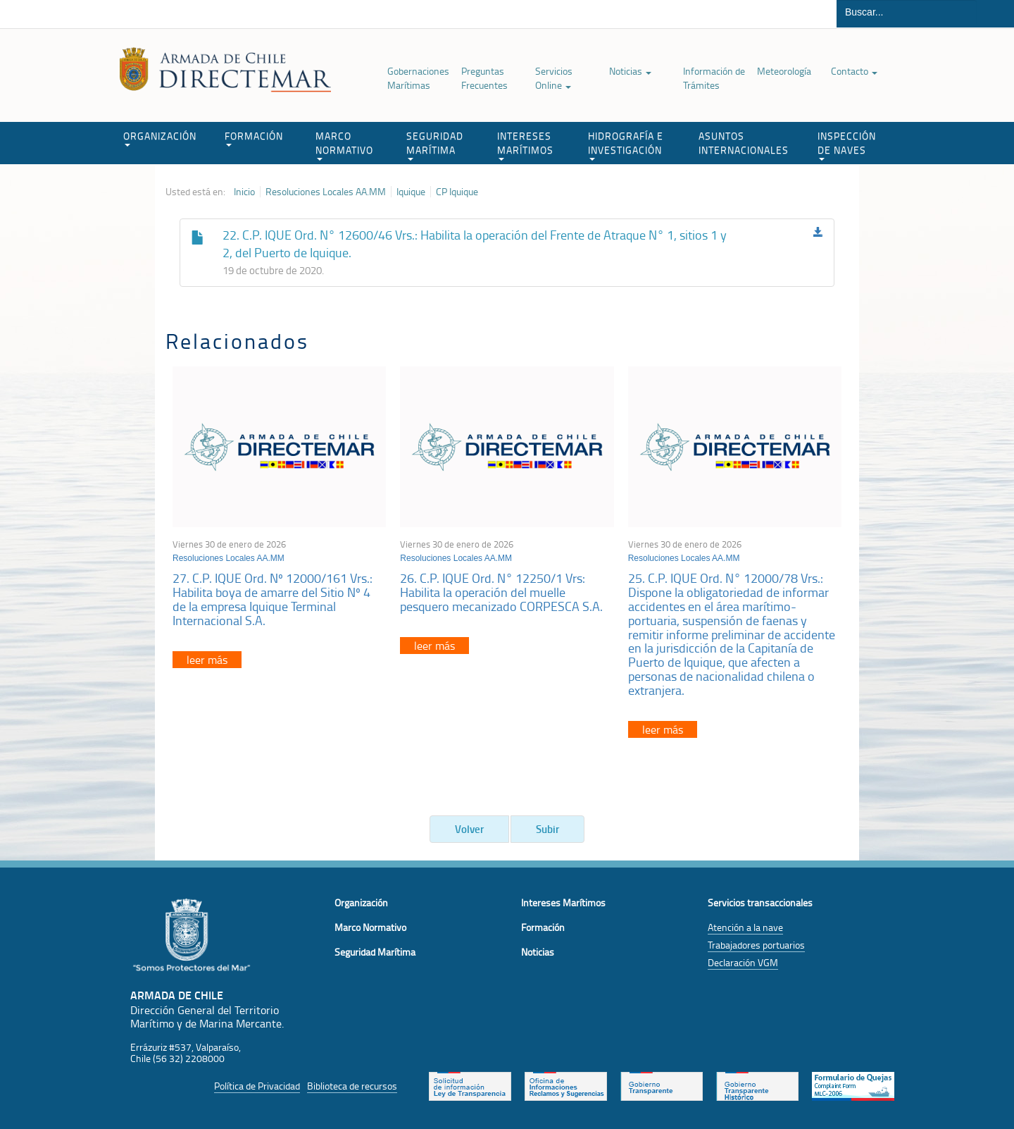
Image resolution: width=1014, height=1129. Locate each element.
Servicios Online (553, 78)
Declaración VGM (743, 962)
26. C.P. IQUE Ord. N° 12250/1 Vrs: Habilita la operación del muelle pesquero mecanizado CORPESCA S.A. (501, 592)
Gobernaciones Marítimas (418, 78)
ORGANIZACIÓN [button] (159, 138)
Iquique (410, 191)
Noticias (630, 71)
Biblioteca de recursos (352, 1085)
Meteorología (784, 71)
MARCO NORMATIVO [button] (344, 145)
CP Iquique (457, 191)
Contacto (854, 71)
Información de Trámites (714, 78)
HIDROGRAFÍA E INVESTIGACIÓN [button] (625, 145)
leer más (207, 659)
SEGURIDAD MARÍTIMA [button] (434, 145)
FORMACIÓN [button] (254, 138)
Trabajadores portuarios (756, 944)
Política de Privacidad (257, 1085)
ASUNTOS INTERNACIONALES (744, 142)
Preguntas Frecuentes (484, 78)
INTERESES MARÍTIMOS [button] (525, 145)
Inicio (244, 191)
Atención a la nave (745, 927)
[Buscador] (907, 12)
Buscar (995, 13)
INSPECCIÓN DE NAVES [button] (847, 145)
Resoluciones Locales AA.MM (325, 191)
